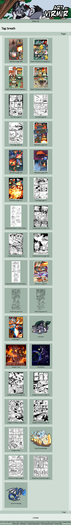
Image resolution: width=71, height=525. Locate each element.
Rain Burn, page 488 (16, 61)
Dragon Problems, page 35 (40, 422)
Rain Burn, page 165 (40, 145)
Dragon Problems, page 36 (16, 422)
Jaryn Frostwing (16, 503)
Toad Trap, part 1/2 (41, 311)
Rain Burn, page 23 (41, 284)
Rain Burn (23, 523)
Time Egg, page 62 (16, 145)
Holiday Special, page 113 (16, 256)
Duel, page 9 (16, 339)
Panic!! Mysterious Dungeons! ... (41, 61)
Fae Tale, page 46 (15, 117)
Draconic (41, 336)
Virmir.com (15, 523)
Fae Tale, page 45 (40, 117)
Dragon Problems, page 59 (16, 395)
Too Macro (40, 367)
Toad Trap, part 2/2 (16, 311)
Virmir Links (58, 523)
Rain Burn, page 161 (16, 172)
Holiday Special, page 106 (41, 256)
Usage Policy (67, 522)
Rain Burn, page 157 (16, 200)
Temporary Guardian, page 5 (41, 478)
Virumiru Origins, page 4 (16, 478)
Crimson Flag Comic (34, 523)
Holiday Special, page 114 (41, 228)
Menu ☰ (35, 21)
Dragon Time (16, 367)
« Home (36, 517)
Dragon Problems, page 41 (40, 395)
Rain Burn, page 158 (40, 172)
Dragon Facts (16, 450)
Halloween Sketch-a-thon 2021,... (16, 284)
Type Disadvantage (41, 448)
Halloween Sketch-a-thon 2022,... (16, 228)
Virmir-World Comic (47, 523)
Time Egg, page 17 (41, 200)
